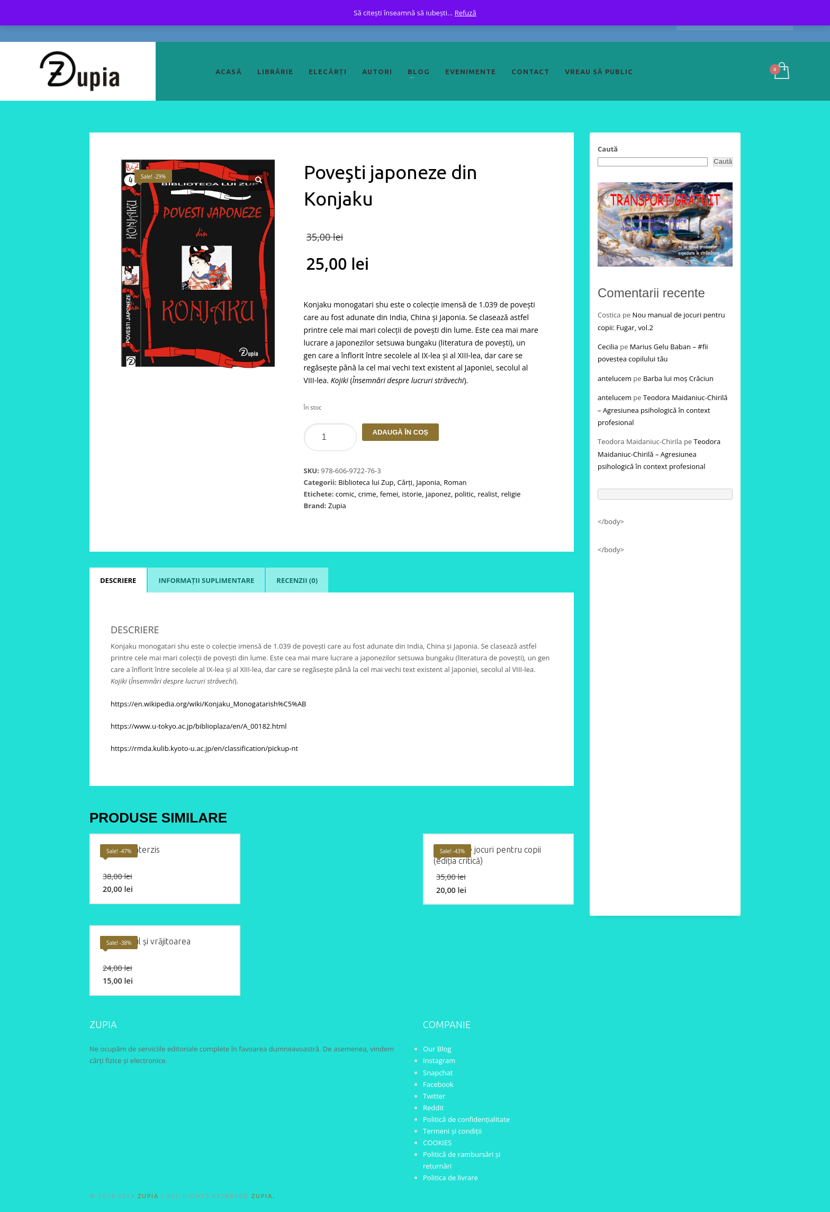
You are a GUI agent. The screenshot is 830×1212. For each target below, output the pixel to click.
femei (389, 494)
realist (487, 494)
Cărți (405, 482)
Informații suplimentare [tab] (206, 580)
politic (464, 494)
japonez (438, 494)
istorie (412, 494)
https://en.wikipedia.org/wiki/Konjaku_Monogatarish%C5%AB (208, 704)
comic (345, 494)
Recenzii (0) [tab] (297, 580)
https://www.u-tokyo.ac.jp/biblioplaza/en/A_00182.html (199, 726)
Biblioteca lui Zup (365, 482)
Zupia (337, 505)
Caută (608, 149)
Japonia (428, 482)
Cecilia (608, 346)
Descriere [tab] (118, 580)
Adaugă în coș (400, 432)
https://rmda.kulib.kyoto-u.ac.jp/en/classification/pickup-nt (204, 748)
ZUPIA (148, 1196)
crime (367, 494)
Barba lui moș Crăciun (678, 378)
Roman (455, 482)
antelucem (614, 378)
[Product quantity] (330, 437)
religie (511, 494)
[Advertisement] (665, 730)
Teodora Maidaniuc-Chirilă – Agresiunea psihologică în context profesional (663, 410)
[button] (258, 180)
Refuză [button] (465, 12)
